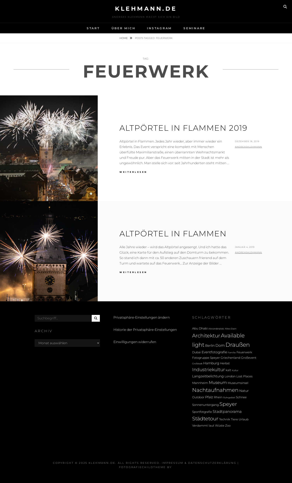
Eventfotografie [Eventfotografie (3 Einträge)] (214, 352)
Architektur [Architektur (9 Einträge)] (206, 336)
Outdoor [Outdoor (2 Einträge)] (198, 397)
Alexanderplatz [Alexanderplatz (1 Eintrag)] (216, 328)
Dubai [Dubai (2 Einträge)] (196, 352)
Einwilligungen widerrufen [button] (134, 342)
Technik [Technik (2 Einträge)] (224, 419)
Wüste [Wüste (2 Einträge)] (219, 425)
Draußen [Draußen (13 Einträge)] (237, 344)
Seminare (194, 28)
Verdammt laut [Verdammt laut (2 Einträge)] (203, 425)
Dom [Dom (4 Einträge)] (220, 345)
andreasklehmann (248, 146)
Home (123, 38)
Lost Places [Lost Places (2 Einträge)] (244, 376)
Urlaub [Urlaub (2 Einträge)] (244, 419)
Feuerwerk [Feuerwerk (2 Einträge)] (244, 352)
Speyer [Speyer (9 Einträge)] (228, 404)
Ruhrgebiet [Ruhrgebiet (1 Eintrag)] (229, 397)
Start (93, 28)
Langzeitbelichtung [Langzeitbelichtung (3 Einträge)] (208, 376)
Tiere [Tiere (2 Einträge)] (234, 419)
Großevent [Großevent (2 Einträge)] (248, 357)
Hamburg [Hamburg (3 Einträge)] (211, 363)
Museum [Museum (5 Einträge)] (218, 382)
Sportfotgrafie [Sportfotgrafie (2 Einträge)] (202, 412)
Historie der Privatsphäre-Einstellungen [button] (145, 330)
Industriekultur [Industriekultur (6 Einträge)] (208, 369)
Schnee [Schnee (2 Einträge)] (241, 397)
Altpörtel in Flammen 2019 (183, 128)
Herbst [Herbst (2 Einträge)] (225, 363)
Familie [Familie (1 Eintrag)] (232, 352)
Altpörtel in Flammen (173, 233)
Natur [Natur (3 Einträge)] (244, 391)
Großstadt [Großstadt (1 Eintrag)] (197, 363)
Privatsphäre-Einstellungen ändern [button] (141, 317)
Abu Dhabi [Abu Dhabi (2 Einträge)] (200, 328)
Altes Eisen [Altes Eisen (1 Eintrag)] (230, 328)
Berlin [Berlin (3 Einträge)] (210, 345)
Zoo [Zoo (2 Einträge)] (228, 425)
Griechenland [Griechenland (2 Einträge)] (230, 357)
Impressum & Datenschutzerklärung (199, 462)
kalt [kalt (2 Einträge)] (228, 370)
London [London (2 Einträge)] (230, 376)
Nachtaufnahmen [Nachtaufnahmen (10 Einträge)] (215, 390)
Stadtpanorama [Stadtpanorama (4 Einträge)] (227, 411)
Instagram (159, 28)
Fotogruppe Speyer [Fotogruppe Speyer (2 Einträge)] (206, 357)
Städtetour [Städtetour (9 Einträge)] (205, 419)
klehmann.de (146, 8)
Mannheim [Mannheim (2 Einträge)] (200, 383)
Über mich (123, 28)
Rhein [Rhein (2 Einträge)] (218, 397)
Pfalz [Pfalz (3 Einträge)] (209, 397)
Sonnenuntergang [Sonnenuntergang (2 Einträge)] (205, 405)
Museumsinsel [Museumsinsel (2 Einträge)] (238, 383)
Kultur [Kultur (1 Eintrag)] (235, 370)
